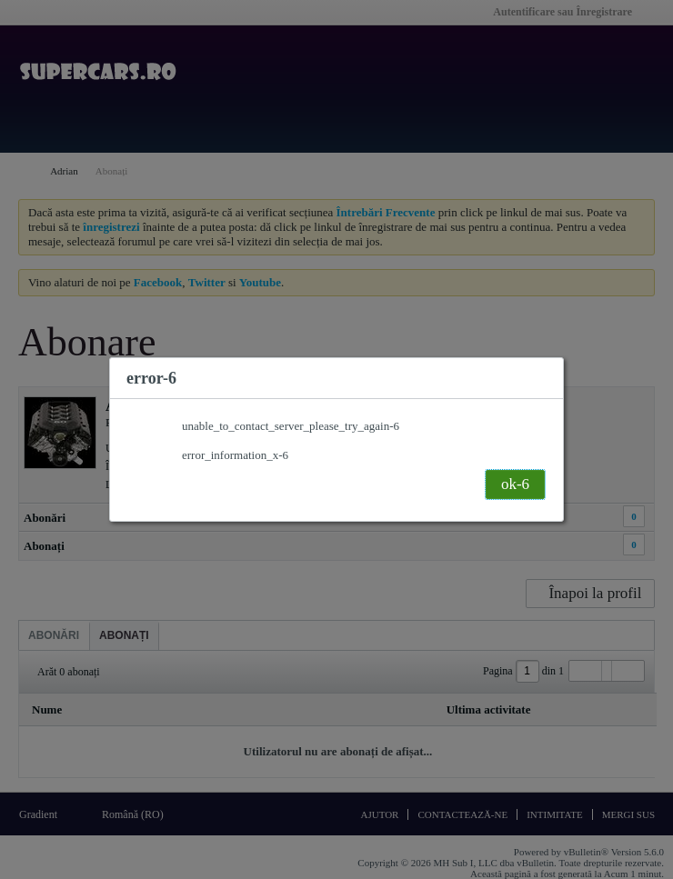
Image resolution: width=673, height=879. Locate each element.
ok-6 (515, 484)
